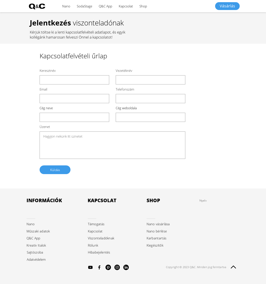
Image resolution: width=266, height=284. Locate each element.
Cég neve (46, 108)
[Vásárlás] (227, 6)
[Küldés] (55, 169)
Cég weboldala (126, 108)
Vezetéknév (124, 70)
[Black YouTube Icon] (90, 267)
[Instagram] (117, 267)
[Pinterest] (108, 267)
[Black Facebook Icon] (99, 267)
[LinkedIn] (126, 267)
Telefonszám (125, 89)
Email (43, 89)
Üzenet (45, 126)
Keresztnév (48, 70)
